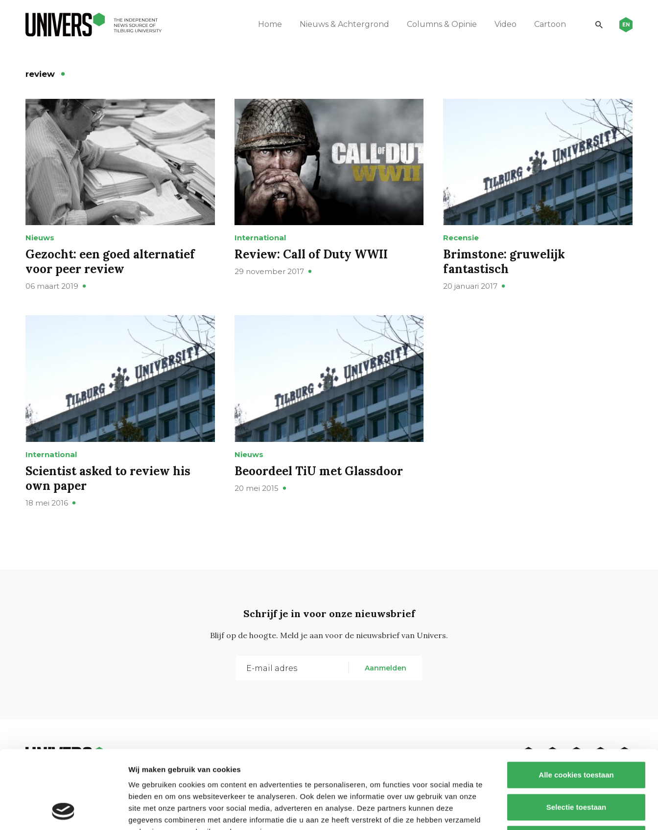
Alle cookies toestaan (576, 701)
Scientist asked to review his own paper (107, 478)
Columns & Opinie (442, 24)
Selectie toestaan (576, 734)
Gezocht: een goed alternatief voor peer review (110, 262)
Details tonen (529, 811)
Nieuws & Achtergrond (344, 24)
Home (270, 24)
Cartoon (550, 24)
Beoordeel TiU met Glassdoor (319, 471)
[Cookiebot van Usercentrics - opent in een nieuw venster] (63, 811)
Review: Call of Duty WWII (311, 254)
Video (505, 24)
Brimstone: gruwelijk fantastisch (504, 262)
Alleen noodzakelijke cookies (576, 765)
